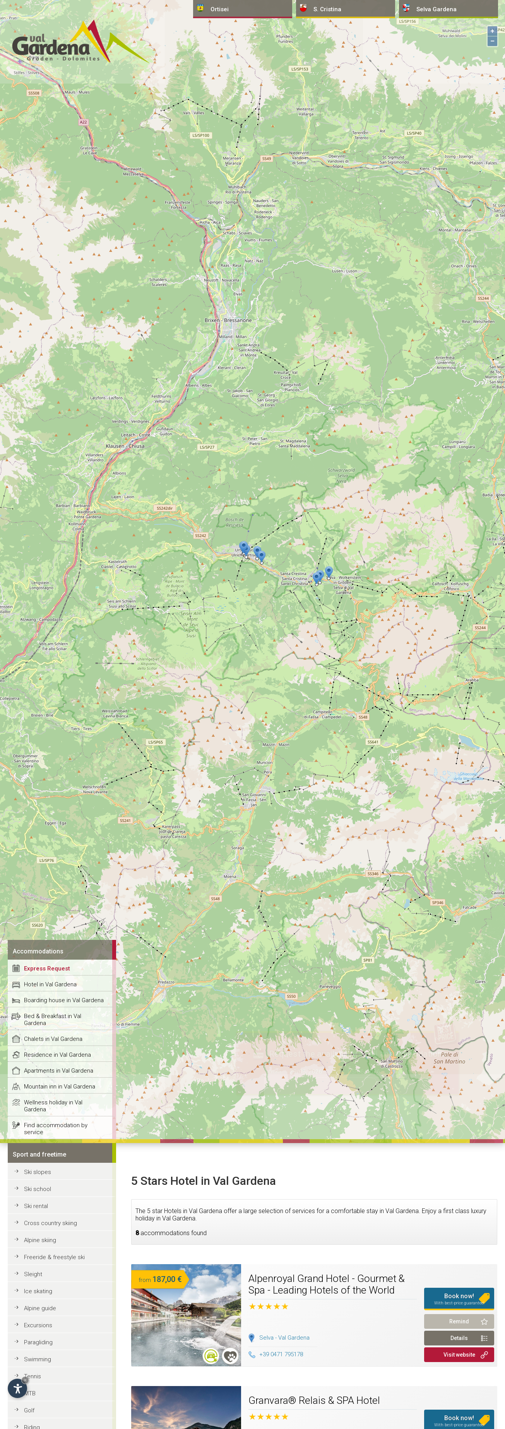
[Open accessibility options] (17, 1388)
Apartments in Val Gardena (58, 1070)
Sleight (33, 1274)
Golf (29, 1410)
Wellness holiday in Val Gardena (53, 1106)
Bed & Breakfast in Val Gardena (52, 1020)
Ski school (37, 1189)
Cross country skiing (50, 1223)
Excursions (38, 1325)
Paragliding (38, 1342)
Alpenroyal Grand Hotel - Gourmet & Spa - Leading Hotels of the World (326, 1284)
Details (459, 1338)
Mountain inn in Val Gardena (59, 1086)
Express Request (47, 968)
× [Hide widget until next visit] (25, 1380)
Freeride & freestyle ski (54, 1257)
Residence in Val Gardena (57, 1054)
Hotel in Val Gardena (50, 984)
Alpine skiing (40, 1240)
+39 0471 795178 (275, 1354)
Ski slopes (37, 1172)
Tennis (32, 1376)
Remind (459, 1321)
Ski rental (36, 1206)
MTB (30, 1393)
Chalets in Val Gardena (53, 1038)
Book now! (459, 1299)
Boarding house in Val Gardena (64, 1000)
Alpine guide (40, 1308)
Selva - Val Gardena (284, 1337)
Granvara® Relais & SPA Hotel (314, 1400)
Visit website (459, 1355)
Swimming (37, 1359)
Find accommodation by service (55, 1129)
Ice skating (38, 1291)
